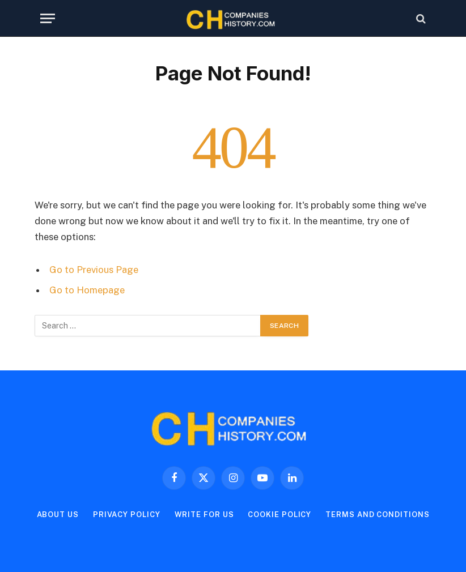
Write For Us (204, 514)
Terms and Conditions (377, 514)
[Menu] (47, 18)
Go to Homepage (87, 290)
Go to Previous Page (93, 269)
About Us (58, 514)
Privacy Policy (126, 514)
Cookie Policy (279, 514)
